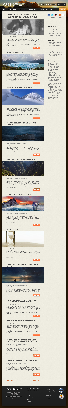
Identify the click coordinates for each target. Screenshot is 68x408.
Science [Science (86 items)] (57, 94)
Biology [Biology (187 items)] (51, 66)
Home (4, 9)
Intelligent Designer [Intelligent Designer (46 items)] (56, 83)
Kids (47, 9)
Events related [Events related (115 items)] (52, 73)
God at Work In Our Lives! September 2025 (55, 46)
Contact (43, 4)
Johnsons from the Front (54, 31)
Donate (54, 4)
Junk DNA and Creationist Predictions (55, 43)
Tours (20, 9)
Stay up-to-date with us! (33, 390)
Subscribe (48, 4)
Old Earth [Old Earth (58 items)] (52, 91)
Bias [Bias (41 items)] (55, 64)
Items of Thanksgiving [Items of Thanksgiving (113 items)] (53, 85)
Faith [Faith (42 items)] (56, 75)
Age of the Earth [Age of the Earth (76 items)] (55, 62)
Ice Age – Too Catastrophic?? (18, 194)
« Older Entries (10, 380)
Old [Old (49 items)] (48, 91)
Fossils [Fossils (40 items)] (52, 77)
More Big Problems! (14, 53)
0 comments (24, 36)
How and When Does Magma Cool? (21, 321)
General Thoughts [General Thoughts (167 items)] (54, 78)
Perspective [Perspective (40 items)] (57, 92)
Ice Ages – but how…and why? (19, 88)
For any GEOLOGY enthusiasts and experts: (21, 124)
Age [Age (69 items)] (49, 62)
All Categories (52, 28)
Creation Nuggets (18, 36)
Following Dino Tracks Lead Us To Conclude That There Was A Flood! (21, 340)
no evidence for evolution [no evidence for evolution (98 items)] (54, 87)
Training (25, 9)
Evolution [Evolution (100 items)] (51, 75)
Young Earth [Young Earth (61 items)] (51, 98)
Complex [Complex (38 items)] (57, 66)
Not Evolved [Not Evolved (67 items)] (58, 90)
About (9, 9)
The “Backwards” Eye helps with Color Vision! (55, 55)
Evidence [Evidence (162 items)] (58, 74)
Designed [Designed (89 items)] (51, 71)
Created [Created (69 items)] (55, 67)
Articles (29, 395)
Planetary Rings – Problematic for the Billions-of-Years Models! (21, 301)
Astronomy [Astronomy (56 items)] (51, 64)
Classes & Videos (33, 9)
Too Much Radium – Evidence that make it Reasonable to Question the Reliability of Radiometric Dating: (22, 16)
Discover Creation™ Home (33, 388)
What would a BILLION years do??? (21, 159)
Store (51, 9)
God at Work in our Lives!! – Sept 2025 (55, 48)
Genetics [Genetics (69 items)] (50, 80)
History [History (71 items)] (50, 82)
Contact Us (29, 401)
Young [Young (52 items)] (56, 97)
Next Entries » (36, 380)
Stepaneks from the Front (55, 33)
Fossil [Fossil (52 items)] (49, 77)
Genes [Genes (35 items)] (58, 79)
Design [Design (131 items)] (55, 69)
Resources (41, 9)
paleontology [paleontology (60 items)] (51, 92)
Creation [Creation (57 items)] (50, 69)
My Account (30, 397)
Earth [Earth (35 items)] (58, 70)
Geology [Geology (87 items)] (56, 81)
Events (14, 9)
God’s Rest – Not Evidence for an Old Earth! (22, 265)
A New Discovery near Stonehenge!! (21, 360)
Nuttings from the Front (54, 29)
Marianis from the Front (54, 35)
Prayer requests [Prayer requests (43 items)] (51, 94)
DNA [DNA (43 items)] (56, 70)
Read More (36, 47)
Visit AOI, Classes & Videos (33, 394)
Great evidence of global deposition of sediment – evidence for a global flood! (55, 51)
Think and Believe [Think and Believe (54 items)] (56, 96)
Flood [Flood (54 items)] (59, 75)
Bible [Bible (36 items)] (57, 64)
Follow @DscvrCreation (56, 17)
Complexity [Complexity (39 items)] (50, 67)
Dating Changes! (13, 230)
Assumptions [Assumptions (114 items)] (53, 63)
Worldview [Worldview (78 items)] (51, 97)
